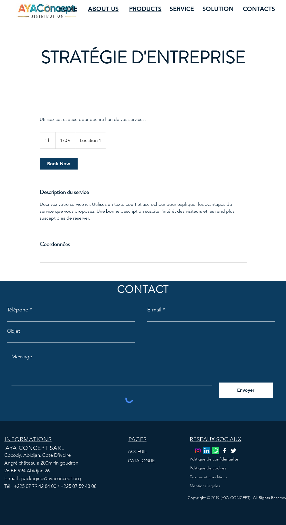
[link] (59, 164)
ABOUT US (103, 8)
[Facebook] (224, 450)
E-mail (154, 309)
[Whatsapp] (215, 450)
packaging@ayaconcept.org (51, 478)
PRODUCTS (145, 8)
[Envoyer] (246, 390)
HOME (67, 8)
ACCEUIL (137, 451)
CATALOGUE (141, 460)
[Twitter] (233, 450)
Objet (13, 331)
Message (21, 356)
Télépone (17, 309)
